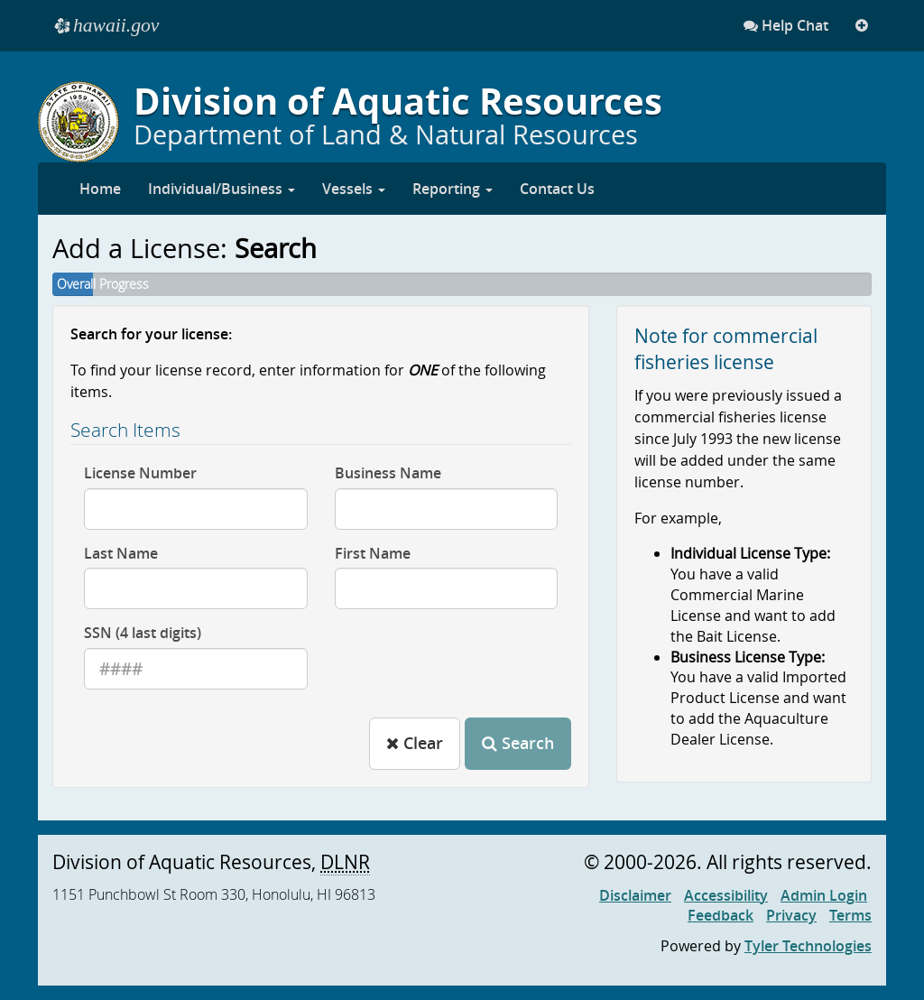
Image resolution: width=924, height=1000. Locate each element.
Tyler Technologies (808, 946)
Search (518, 743)
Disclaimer (635, 895)
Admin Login (824, 895)
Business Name (388, 473)
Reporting (452, 189)
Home (100, 189)
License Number (140, 473)
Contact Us (557, 189)
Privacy (791, 915)
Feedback (720, 915)
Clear (414, 743)
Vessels (353, 189)
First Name (373, 553)
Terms (850, 915)
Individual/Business (221, 189)
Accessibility (726, 895)
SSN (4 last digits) (142, 633)
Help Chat (786, 25)
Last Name (121, 553)
